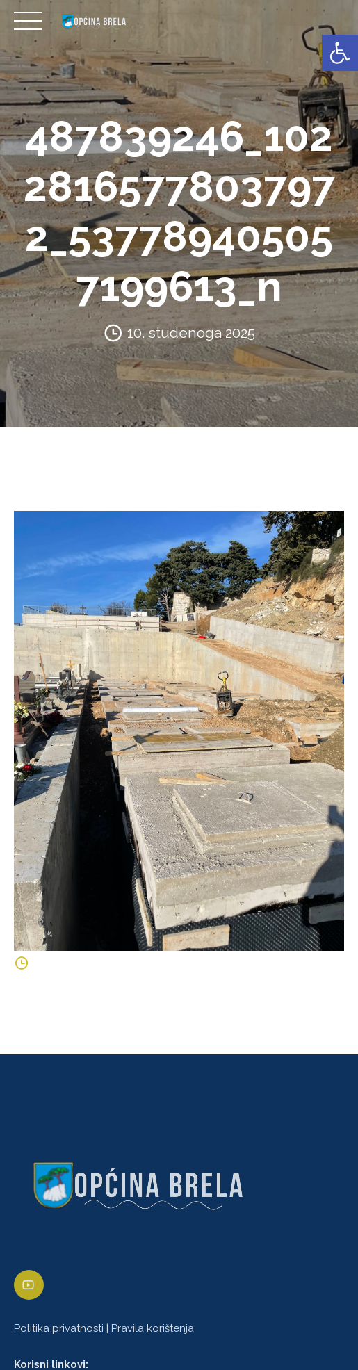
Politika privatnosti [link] (59, 1328)
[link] (340, 53)
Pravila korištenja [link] (152, 1328)
